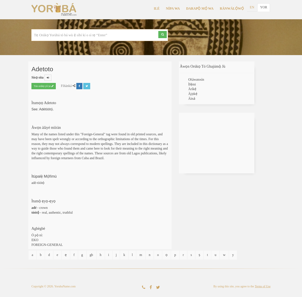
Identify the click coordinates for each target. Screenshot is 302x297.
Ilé (157, 8)
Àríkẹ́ (192, 89)
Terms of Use (263, 286)
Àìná (191, 98)
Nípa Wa (173, 8)
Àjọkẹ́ (192, 94)
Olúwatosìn (196, 79)
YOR (263, 7)
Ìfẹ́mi (192, 84)
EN (252, 7)
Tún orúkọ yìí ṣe (43, 86)
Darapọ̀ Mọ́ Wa (199, 8)
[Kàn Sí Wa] (143, 287)
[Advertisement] (216, 143)
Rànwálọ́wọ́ (232, 8)
